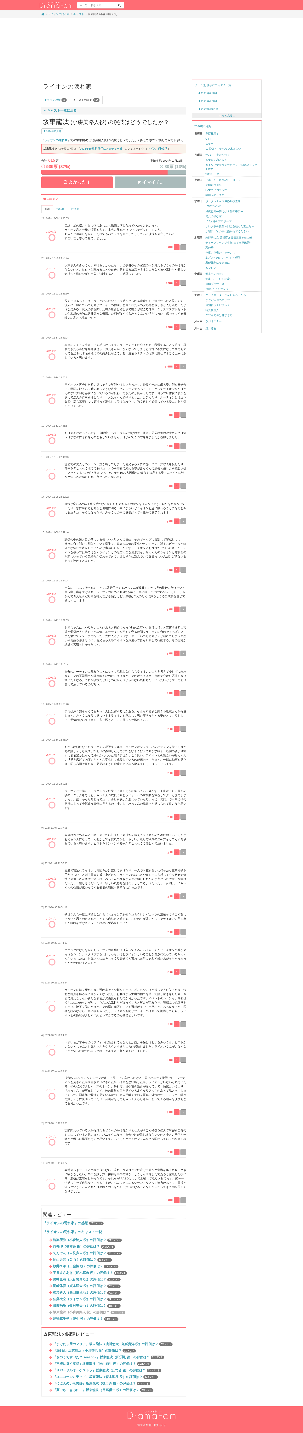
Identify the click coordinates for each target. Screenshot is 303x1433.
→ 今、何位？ (157, 148)
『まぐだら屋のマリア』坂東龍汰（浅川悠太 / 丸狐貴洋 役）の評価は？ (113, 1344)
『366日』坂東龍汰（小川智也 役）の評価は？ (94, 1350)
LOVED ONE (213, 206)
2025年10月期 (208, 108)
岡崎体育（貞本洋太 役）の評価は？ (87, 1286)
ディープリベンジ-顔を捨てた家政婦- (227, 242)
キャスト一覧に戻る (60, 110)
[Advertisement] (151, 49)
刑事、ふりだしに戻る (218, 278)
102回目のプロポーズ (218, 221)
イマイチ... (151, 182)
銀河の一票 (212, 173)
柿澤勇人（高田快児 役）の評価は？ (87, 1292)
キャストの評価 (86, 100)
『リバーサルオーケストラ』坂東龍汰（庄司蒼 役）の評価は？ (107, 1370)
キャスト (78, 14)
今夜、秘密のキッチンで (220, 252)
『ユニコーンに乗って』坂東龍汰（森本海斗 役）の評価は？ (105, 1377)
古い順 (60, 208)
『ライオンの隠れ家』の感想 (65, 1223)
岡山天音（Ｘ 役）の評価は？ (82, 1260)
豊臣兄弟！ (212, 133)
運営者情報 (144, 1425)
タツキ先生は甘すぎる (218, 315)
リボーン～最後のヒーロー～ (223, 180)
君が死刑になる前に (217, 262)
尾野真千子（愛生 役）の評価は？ (86, 1319)
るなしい (210, 267)
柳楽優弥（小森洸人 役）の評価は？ (87, 1240)
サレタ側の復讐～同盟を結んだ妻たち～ (229, 226)
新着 (47, 208)
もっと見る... (227, 115)
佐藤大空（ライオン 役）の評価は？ (87, 1299)
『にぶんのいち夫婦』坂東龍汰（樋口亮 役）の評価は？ (101, 1383)
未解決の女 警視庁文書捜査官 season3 (228, 237)
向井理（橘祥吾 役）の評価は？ (84, 1246)
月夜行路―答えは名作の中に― (224, 211)
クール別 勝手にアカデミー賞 (213, 85)
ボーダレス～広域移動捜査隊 (223, 201)
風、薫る (210, 328)
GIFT (208, 138)
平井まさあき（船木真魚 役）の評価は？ (90, 1273)
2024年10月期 (52, 131)
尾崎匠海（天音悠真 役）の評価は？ (87, 1279)
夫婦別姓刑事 (213, 185)
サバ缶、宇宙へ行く (217, 154)
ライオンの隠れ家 (59, 14)
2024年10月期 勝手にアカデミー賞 (101, 148)
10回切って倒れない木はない (223, 148)
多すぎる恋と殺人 (216, 159)
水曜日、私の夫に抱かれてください (227, 231)
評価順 (75, 208)
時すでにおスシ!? (216, 190)
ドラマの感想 (55, 100)
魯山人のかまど (214, 195)
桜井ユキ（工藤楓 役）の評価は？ (86, 1266)
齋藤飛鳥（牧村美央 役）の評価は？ (87, 1305)
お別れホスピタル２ (217, 305)
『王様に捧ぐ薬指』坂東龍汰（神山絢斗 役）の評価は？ (102, 1364)
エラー (209, 143)
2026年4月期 (207, 93)
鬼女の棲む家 (213, 216)
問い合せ (160, 1425)
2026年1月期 (207, 101)
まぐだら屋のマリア (217, 300)
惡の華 (209, 247)
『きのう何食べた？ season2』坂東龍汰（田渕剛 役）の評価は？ (108, 1357)
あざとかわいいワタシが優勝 (223, 257)
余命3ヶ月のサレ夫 (217, 288)
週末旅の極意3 (214, 273)
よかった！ (77, 182)
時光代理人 (212, 310)
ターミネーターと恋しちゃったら (225, 295)
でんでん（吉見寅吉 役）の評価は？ (87, 1253)
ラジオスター (213, 321)
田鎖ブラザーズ (214, 283)
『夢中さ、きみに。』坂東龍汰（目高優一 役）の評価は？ (103, 1390)
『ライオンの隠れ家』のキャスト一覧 (72, 1232)
